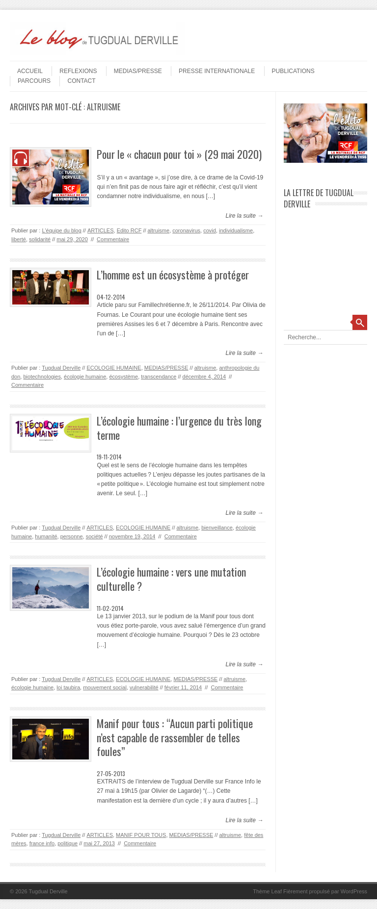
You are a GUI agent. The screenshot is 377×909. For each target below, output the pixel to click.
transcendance (158, 376)
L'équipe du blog (61, 230)
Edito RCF (129, 230)
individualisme (236, 230)
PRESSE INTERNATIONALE (217, 71)
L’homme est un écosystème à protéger (173, 274)
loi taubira (68, 687)
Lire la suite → (244, 215)
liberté (18, 239)
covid (209, 230)
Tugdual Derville (61, 368)
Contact (81, 80)
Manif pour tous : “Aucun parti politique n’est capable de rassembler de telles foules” (175, 737)
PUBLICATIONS (293, 71)
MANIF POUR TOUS (141, 835)
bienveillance (217, 527)
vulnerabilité (144, 687)
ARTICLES (100, 230)
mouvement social (105, 687)
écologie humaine (85, 376)
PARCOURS (34, 80)
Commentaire (113, 239)
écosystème (123, 376)
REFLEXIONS (78, 71)
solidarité (40, 239)
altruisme (159, 230)
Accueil (30, 71)
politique (67, 843)
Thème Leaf (267, 891)
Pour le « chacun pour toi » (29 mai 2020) (179, 154)
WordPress (354, 891)
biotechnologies (41, 376)
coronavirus (186, 230)
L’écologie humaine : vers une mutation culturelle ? (171, 579)
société (94, 536)
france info (41, 843)
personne (71, 536)
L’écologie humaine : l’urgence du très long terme (179, 428)
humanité (46, 536)
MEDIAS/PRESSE (138, 71)
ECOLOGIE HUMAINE (113, 368)
